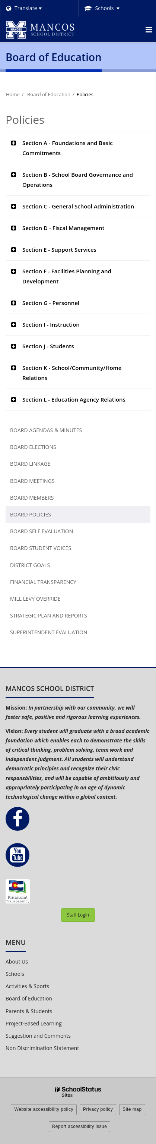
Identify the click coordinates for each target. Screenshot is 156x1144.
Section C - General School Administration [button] (78, 206)
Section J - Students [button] (48, 346)
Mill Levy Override (35, 598)
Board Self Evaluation (41, 531)
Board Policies (30, 514)
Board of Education (48, 94)
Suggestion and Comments (38, 1035)
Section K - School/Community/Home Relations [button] (72, 372)
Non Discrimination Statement (42, 1048)
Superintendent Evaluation (48, 632)
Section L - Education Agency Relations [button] (73, 399)
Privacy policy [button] (98, 1109)
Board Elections (33, 446)
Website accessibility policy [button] (43, 1109)
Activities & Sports (27, 986)
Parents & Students (29, 1011)
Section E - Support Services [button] (59, 249)
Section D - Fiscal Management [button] (63, 228)
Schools (15, 973)
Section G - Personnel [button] (50, 303)
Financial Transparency (43, 581)
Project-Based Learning (34, 1023)
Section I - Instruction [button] (51, 324)
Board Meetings (32, 480)
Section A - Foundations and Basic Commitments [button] (67, 148)
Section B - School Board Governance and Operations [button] (77, 179)
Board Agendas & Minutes (46, 430)
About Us (17, 961)
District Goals (30, 565)
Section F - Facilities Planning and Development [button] (66, 276)
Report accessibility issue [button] (79, 1126)
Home (13, 94)
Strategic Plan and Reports (48, 615)
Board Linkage (30, 463)
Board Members (32, 497)
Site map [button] (131, 1109)
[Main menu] (148, 29)
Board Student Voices (40, 547)
